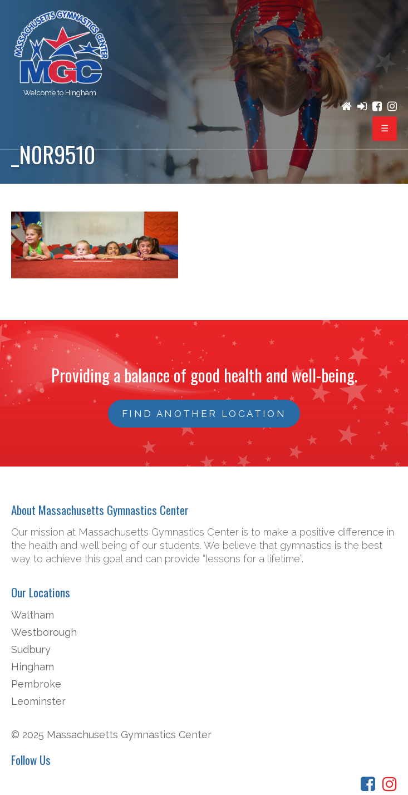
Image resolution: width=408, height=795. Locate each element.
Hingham (32, 667)
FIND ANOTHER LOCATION (204, 413)
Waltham (32, 615)
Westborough (44, 632)
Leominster (38, 701)
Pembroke (36, 684)
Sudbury (31, 649)
